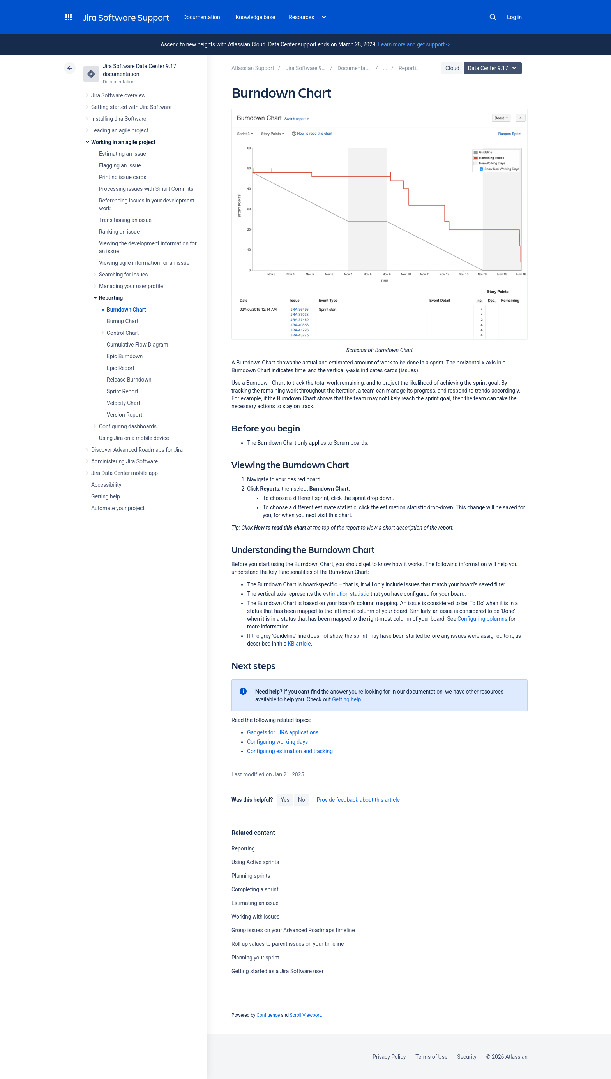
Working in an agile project (123, 142)
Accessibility (106, 485)
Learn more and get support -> (414, 44)
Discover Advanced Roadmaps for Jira (137, 450)
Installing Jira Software (118, 119)
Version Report (124, 415)
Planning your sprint (255, 957)
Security (467, 1057)
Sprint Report (122, 391)
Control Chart (123, 333)
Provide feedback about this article (358, 800)
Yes (285, 800)
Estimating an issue (122, 154)
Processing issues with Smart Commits (146, 189)
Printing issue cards (123, 177)
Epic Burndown (125, 356)
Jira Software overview (118, 95)
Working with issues (255, 917)
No (301, 800)
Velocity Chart (123, 403)
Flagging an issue (120, 165)
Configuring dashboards (128, 426)
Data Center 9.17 (494, 68)
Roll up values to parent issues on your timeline (287, 944)
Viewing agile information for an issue (144, 263)
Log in (514, 17)
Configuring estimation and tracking (290, 751)
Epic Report (120, 368)
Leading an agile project (119, 130)
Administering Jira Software (124, 461)
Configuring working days (277, 742)
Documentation (201, 17)
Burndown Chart (126, 309)
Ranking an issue (119, 232)
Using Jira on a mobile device (134, 438)
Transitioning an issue (125, 220)
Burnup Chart (122, 321)
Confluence (268, 1015)
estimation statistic (346, 594)
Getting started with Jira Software (131, 107)
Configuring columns (482, 619)
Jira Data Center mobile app (124, 473)
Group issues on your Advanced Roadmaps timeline (293, 930)
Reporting (111, 298)
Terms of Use (431, 1057)
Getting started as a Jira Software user (277, 971)
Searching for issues (123, 274)
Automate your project (118, 508)
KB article (299, 644)
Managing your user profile (131, 286)
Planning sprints (250, 876)
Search (493, 17)
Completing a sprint (254, 889)
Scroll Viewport (305, 1015)
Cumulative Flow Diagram (137, 344)
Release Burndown (129, 380)
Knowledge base (255, 17)
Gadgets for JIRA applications (282, 732)
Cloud (452, 68)
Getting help (105, 496)
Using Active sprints (255, 862)
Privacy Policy (389, 1057)
